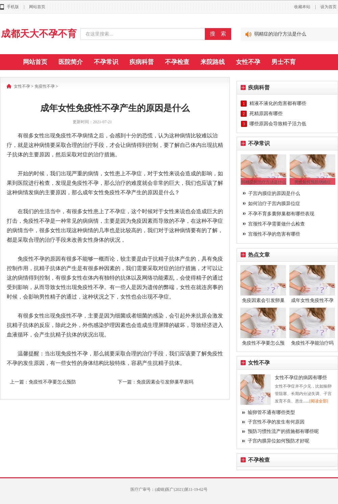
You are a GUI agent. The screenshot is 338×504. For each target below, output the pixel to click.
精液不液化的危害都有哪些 (277, 103)
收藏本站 (302, 6)
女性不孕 (248, 62)
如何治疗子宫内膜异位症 (274, 203)
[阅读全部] (318, 401)
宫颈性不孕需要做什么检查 (276, 223)
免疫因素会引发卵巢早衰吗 (165, 382)
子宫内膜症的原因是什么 (274, 193)
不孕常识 (106, 62)
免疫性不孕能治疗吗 (312, 343)
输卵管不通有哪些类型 (271, 412)
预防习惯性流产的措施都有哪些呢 (283, 431)
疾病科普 (141, 62)
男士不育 (283, 62)
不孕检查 (177, 62)
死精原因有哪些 (266, 113)
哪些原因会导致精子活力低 (277, 123)
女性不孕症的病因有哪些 (301, 377)
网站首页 (37, 6)
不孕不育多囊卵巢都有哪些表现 (281, 213)
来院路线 (212, 62)
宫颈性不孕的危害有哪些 (274, 234)
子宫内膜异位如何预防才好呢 (278, 440)
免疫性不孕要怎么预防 (52, 382)
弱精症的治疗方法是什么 (280, 34)
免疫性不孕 (44, 86)
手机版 (13, 6)
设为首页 (328, 6)
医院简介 (70, 62)
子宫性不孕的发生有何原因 (276, 421)
